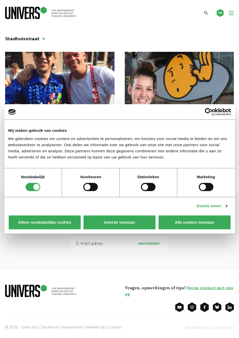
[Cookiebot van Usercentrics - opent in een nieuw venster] (208, 112)
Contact (115, 327)
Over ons (29, 327)
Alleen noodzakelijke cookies (44, 222)
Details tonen (209, 206)
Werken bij (95, 327)
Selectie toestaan (119, 222)
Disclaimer (49, 327)
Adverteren (72, 327)
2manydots (224, 327)
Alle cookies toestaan (194, 222)
